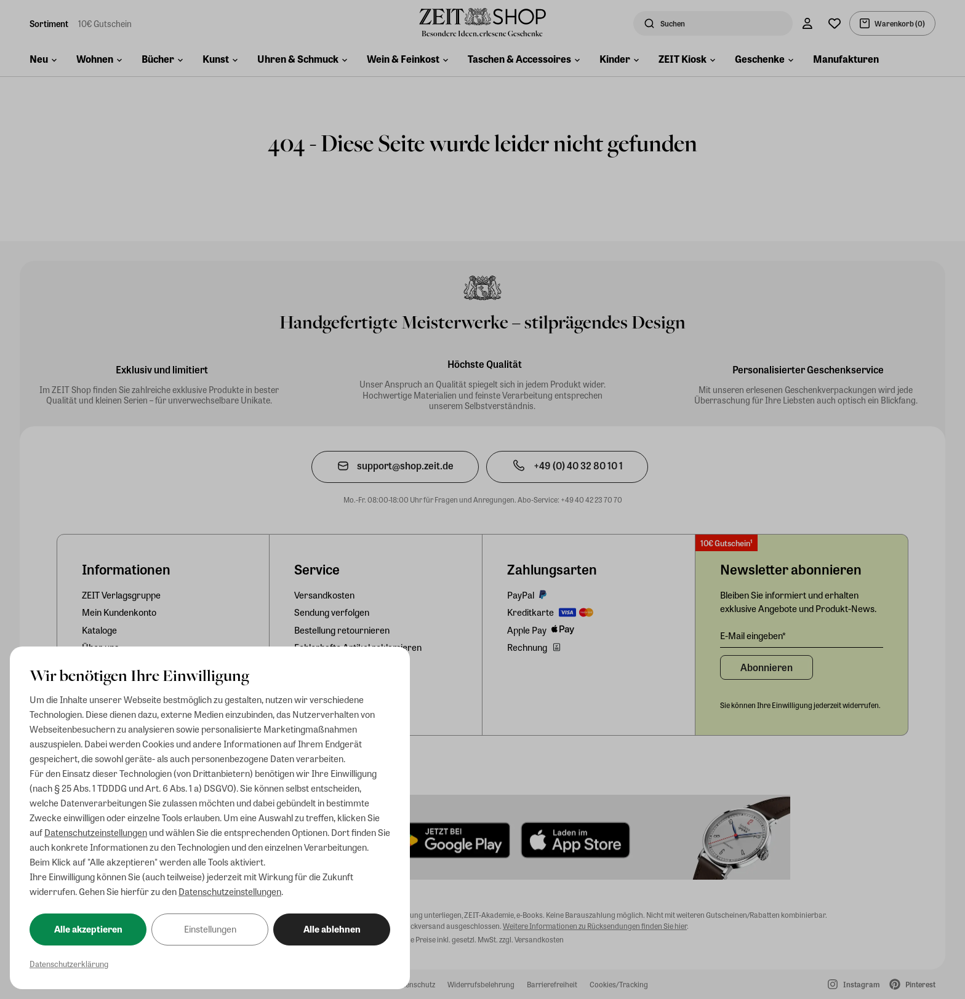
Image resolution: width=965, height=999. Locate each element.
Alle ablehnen (332, 929)
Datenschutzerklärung (69, 963)
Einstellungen (210, 929)
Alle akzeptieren (88, 929)
